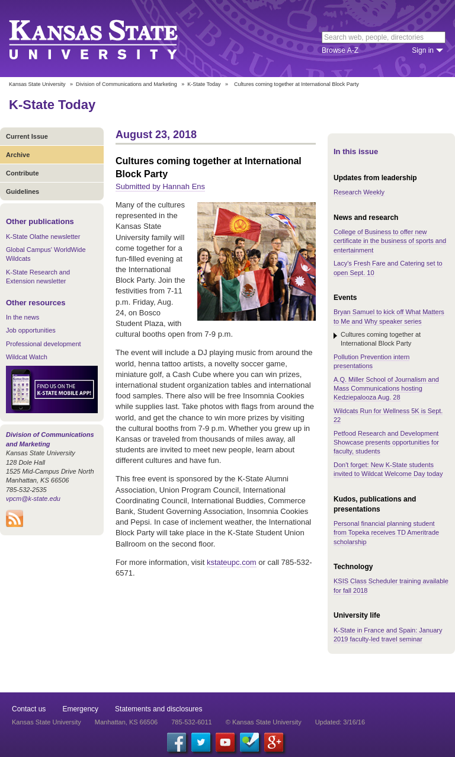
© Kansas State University (264, 722)
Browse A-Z (340, 50)
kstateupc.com (232, 562)
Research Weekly (359, 192)
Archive (18, 154)
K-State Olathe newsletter (43, 236)
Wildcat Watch (26, 356)
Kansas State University (108, 38)
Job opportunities (31, 330)
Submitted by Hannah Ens (160, 186)
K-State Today (203, 84)
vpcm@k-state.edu (33, 498)
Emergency (80, 709)
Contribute (22, 173)
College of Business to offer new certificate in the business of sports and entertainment (390, 241)
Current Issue (27, 136)
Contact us (29, 709)
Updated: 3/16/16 (340, 722)
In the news (22, 317)
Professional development (43, 343)
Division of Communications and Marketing (126, 84)
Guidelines (22, 191)
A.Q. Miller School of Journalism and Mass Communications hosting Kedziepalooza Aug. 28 (386, 388)
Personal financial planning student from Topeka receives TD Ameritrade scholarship (386, 532)
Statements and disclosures (158, 709)
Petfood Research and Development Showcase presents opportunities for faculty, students (386, 442)
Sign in (423, 50)
